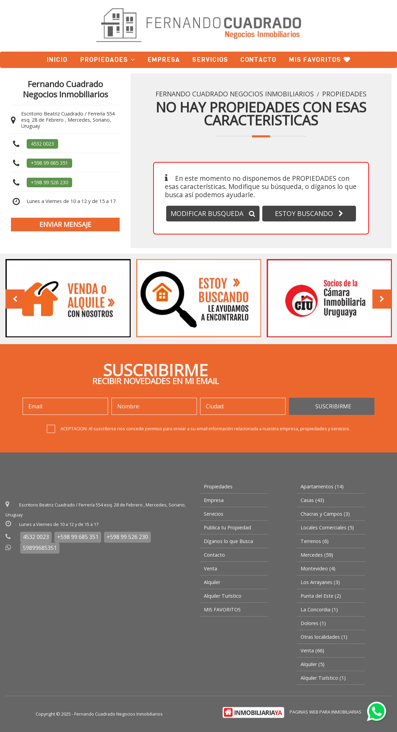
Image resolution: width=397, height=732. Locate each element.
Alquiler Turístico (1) (323, 678)
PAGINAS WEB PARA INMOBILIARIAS (325, 712)
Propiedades (107, 59)
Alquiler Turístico (222, 596)
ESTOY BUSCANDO (309, 213)
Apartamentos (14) (322, 486)
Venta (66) (312, 650)
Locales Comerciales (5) (327, 527)
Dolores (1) (313, 623)
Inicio (57, 59)
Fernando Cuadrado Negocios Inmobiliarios (235, 94)
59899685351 (40, 548)
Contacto (258, 59)
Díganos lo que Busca (228, 541)
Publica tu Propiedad (227, 527)
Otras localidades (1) (324, 637)
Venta (210, 568)
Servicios (210, 59)
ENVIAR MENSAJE (65, 224)
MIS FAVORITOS (319, 59)
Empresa (163, 59)
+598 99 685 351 (49, 163)
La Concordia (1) (319, 609)
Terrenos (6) (315, 541)
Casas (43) (312, 500)
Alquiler (212, 582)
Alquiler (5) (313, 664)
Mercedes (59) (317, 555)
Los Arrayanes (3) (320, 582)
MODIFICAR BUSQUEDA (213, 213)
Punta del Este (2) (321, 596)
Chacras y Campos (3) (325, 514)
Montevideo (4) (318, 568)
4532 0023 (42, 143)
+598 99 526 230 (49, 182)
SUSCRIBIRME (333, 406)
